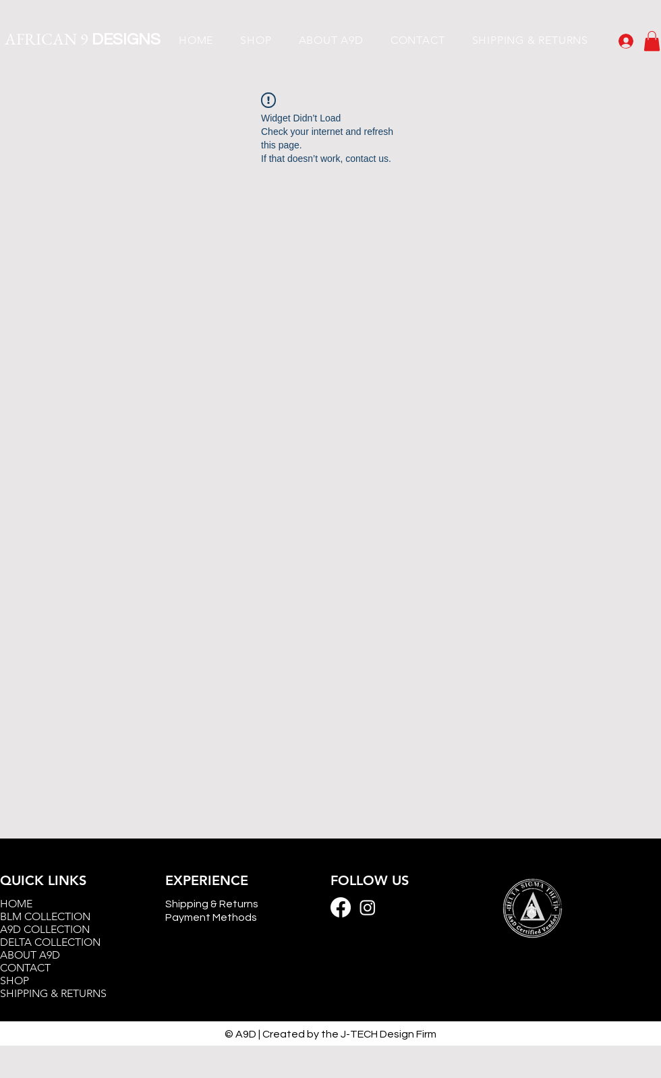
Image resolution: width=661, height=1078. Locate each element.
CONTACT (25, 967)
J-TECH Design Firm (388, 1034)
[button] (651, 41)
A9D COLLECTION (45, 929)
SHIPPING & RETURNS (53, 993)
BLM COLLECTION (45, 916)
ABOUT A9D (30, 954)
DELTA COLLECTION (50, 942)
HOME (16, 903)
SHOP (14, 980)
